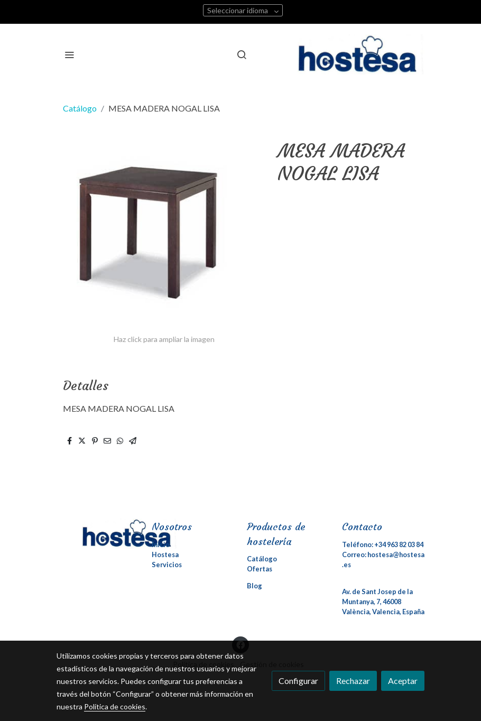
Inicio (161, 544)
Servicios (167, 564)
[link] (361, 54)
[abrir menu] (69, 54)
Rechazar (353, 681)
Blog (254, 585)
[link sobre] (97, 534)
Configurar (298, 681)
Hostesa (165, 554)
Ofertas (259, 569)
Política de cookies (114, 706)
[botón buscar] (241, 54)
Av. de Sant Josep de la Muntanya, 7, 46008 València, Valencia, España (383, 601)
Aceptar (403, 681)
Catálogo (80, 108)
